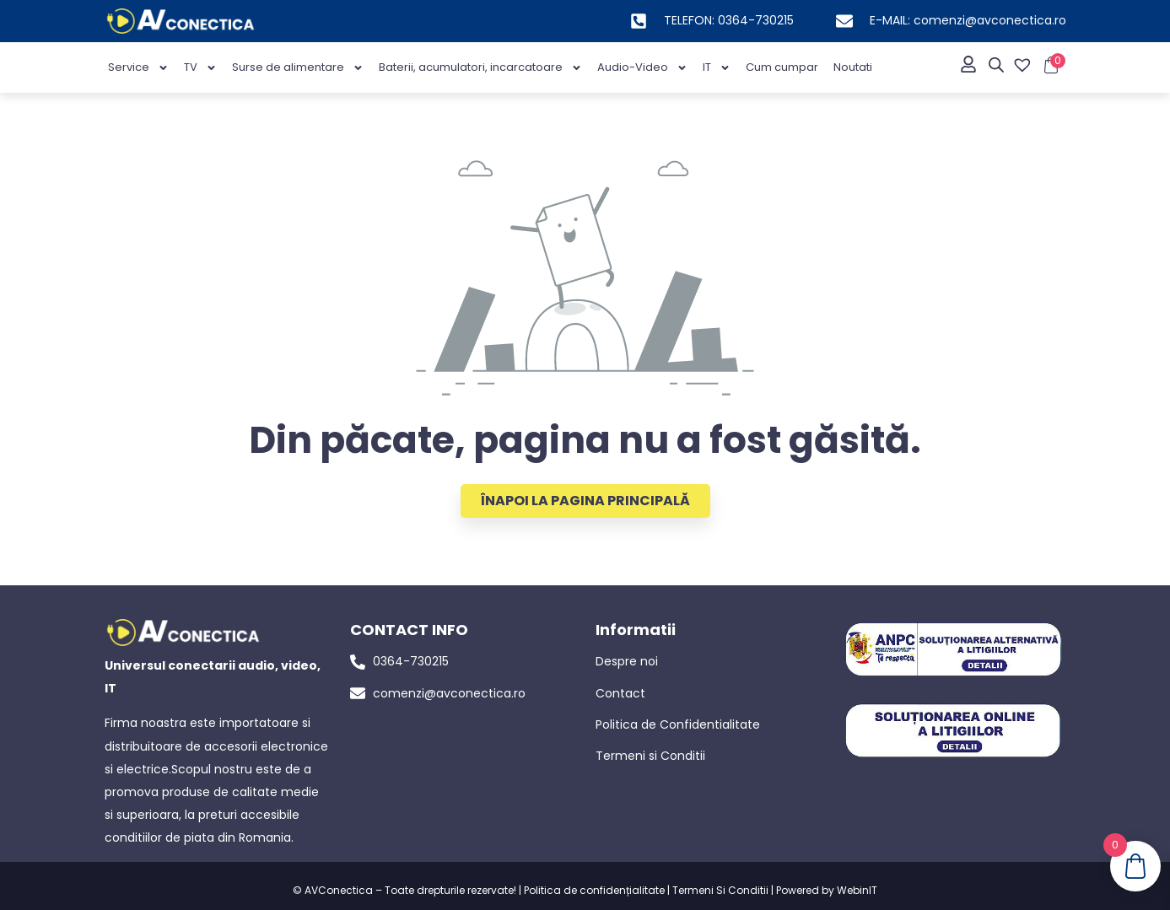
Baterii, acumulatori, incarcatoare (480, 68)
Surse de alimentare (298, 68)
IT (717, 68)
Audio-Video (642, 68)
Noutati (852, 67)
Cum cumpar (782, 67)
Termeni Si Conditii (720, 890)
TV (200, 68)
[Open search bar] (996, 65)
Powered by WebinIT (826, 890)
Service (138, 68)
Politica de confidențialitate (594, 890)
